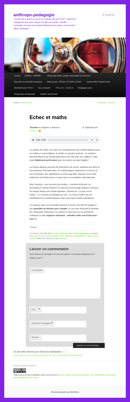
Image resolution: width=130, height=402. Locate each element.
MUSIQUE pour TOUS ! (24, 88)
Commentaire (37, 270)
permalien (62, 238)
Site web (35, 337)
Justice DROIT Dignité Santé (98, 82)
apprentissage (39, 236)
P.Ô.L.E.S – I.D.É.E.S (64, 88)
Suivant (112, 103)
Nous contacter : (44, 88)
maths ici (34, 131)
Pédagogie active (85, 88)
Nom (36, 309)
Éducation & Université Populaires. (28, 82)
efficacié (68, 236)
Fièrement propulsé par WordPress (65, 392)
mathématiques (79, 236)
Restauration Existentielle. (24, 94)
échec (61, 236)
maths (88, 236)
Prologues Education (60, 233)
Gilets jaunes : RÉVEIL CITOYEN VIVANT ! (64, 82)
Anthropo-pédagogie (80, 233)
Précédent (101, 103)
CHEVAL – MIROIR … (34, 76)
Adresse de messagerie (42, 323)
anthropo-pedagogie (33, 14)
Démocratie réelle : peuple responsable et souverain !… (70, 76)
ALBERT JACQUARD (49, 94)
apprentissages (52, 236)
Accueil (17, 76)
